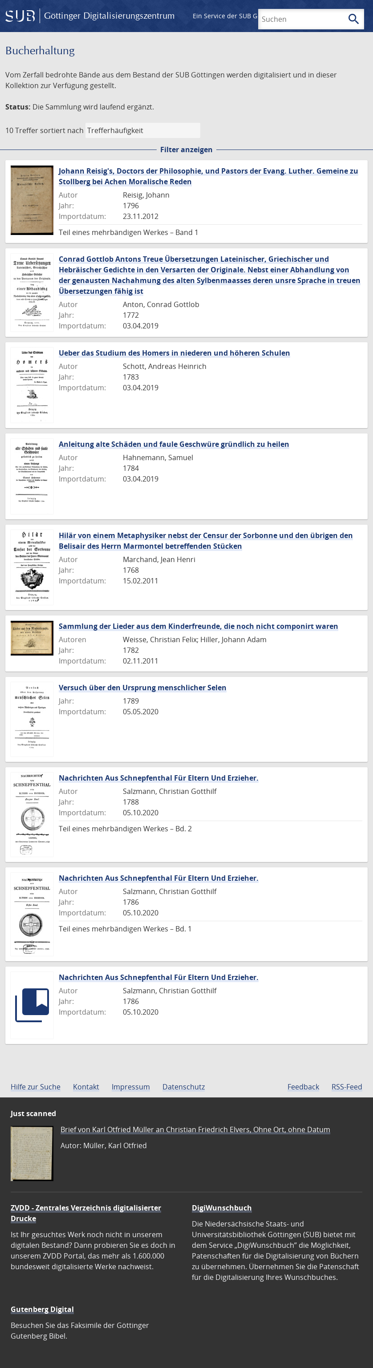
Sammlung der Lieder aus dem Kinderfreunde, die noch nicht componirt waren (198, 626)
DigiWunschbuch (222, 1208)
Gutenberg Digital (42, 1309)
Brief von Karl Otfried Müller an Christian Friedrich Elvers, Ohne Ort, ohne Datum (195, 1129)
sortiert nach (62, 130)
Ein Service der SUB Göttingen (237, 16)
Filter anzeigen (186, 149)
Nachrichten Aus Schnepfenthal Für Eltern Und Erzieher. (159, 778)
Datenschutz (183, 1087)
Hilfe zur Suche (36, 1087)
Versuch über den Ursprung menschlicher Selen (143, 687)
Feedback (303, 1087)
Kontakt (86, 1087)
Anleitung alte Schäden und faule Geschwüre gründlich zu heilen (174, 444)
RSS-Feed (347, 1087)
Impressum (131, 1087)
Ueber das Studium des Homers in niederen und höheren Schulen (174, 353)
